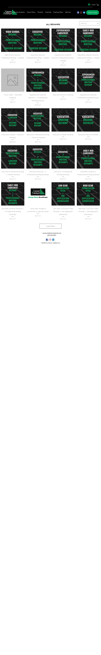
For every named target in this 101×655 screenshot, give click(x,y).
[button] (97, 5)
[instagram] (81, 12)
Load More (50, 226)
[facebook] (78, 12)
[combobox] (89, 23)
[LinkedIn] (84, 12)
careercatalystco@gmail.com (51, 233)
